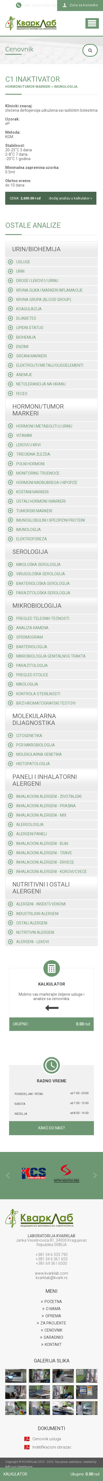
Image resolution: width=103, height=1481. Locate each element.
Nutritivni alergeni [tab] (31, 932)
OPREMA (51, 1316)
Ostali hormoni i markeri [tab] (37, 501)
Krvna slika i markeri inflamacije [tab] (45, 290)
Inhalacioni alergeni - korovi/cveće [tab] (47, 871)
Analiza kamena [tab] (28, 627)
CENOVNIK (51, 1330)
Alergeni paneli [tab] (27, 833)
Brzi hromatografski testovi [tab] (42, 702)
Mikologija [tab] (23, 684)
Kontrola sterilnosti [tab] (34, 693)
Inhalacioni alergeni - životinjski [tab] (45, 796)
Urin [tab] (16, 271)
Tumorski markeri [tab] (30, 510)
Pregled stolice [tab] (28, 674)
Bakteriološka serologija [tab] (39, 583)
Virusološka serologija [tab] (36, 573)
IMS (7, 1467)
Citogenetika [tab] (25, 735)
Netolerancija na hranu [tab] (37, 384)
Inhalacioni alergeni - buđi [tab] (38, 843)
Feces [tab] (17, 393)
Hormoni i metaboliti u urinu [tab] (40, 425)
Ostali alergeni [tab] (27, 922)
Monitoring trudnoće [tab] (34, 472)
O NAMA (51, 1309)
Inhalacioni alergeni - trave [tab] (40, 852)
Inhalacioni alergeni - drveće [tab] (41, 861)
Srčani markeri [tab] (27, 355)
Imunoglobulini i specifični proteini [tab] (46, 520)
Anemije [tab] (20, 374)
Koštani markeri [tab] (28, 491)
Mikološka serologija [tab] (34, 564)
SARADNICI (51, 1337)
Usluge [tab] (19, 261)
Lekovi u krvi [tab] (24, 444)
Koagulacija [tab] (25, 308)
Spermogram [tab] (25, 637)
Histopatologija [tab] (29, 763)
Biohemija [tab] (22, 337)
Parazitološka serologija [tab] (39, 592)
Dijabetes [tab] (22, 318)
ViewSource (24, 1467)
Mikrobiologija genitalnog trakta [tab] (47, 655)
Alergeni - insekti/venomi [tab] (37, 904)
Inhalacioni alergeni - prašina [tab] (42, 805)
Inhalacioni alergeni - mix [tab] (37, 815)
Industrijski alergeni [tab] (33, 913)
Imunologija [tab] (24, 529)
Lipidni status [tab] (25, 327)
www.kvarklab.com (51, 1273)
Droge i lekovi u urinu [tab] (33, 280)
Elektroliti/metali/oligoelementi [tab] (45, 365)
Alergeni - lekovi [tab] (28, 941)
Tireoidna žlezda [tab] (29, 454)
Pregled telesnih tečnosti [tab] (38, 618)
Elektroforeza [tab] (27, 538)
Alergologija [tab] (26, 824)
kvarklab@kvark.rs (52, 1277)
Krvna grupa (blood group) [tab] (39, 299)
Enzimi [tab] (18, 346)
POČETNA (51, 1301)
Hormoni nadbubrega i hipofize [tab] (42, 482)
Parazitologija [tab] (28, 665)
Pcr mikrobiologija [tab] (31, 745)
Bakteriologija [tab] (27, 646)
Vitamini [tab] (20, 435)
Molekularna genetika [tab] (35, 754)
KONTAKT (51, 1344)
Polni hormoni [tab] (26, 463)
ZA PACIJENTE (51, 1323)
